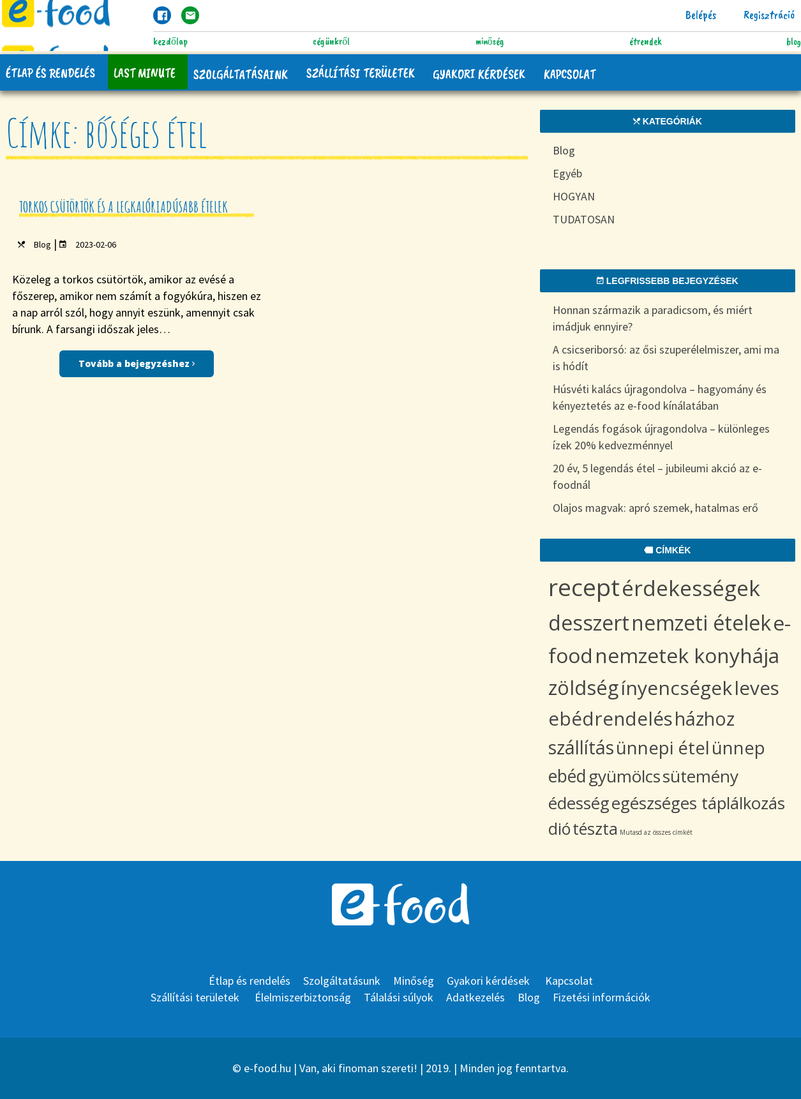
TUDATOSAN (584, 219)
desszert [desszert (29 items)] (588, 622)
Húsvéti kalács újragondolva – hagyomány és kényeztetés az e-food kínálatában (660, 397)
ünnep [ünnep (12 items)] (738, 747)
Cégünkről (331, 41)
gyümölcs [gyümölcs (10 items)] (624, 776)
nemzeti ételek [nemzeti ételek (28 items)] (701, 622)
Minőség (489, 41)
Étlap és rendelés (51, 72)
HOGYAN (574, 196)
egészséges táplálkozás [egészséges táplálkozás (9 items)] (698, 803)
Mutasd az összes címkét (656, 832)
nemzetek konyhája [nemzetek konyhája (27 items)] (687, 655)
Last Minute (146, 72)
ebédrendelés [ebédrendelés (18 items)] (610, 718)
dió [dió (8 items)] (559, 828)
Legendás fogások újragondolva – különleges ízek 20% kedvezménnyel (661, 436)
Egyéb (567, 173)
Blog (793, 41)
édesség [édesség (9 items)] (579, 803)
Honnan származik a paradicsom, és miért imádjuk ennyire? (652, 318)
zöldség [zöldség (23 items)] (583, 687)
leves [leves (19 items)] (756, 688)
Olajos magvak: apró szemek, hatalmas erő (655, 507)
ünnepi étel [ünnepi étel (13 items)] (663, 747)
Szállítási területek (364, 72)
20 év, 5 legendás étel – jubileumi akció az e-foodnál (657, 476)
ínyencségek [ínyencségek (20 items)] (676, 688)
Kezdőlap (170, 41)
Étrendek (645, 41)
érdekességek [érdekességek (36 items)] (691, 587)
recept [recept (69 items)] (584, 587)
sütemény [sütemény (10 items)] (700, 776)
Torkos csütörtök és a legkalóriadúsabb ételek (123, 206)
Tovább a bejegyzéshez (137, 363)
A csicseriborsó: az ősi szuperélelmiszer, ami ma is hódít (666, 357)
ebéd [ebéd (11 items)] (567, 776)
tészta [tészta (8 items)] (595, 828)
